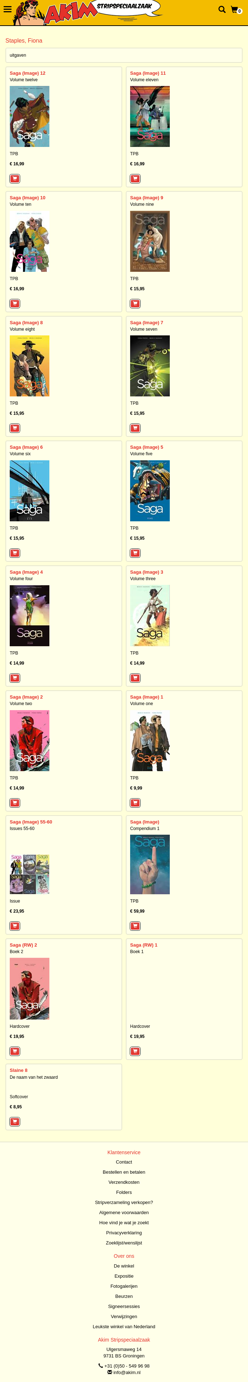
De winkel (124, 1266)
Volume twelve (23, 79)
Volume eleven (144, 79)
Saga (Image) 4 (26, 572)
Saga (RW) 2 (23, 945)
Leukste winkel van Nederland (124, 1326)
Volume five (141, 453)
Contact (124, 1162)
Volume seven (143, 329)
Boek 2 (16, 951)
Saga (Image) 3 (146, 572)
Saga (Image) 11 (148, 73)
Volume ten (20, 204)
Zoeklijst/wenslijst (124, 1243)
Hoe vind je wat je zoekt (124, 1222)
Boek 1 (136, 951)
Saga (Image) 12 (27, 73)
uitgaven (18, 55)
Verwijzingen (124, 1316)
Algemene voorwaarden (124, 1212)
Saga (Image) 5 (146, 447)
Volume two (21, 703)
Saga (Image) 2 (26, 697)
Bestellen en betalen (124, 1172)
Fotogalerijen (123, 1286)
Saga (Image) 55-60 (31, 822)
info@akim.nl (127, 1372)
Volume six (20, 453)
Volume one (141, 703)
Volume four (21, 578)
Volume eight (22, 329)
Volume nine (142, 204)
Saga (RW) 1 (144, 945)
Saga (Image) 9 (146, 197)
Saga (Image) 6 (26, 447)
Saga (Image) (144, 822)
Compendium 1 (144, 828)
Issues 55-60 (22, 828)
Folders (124, 1192)
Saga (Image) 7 (146, 322)
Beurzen (124, 1296)
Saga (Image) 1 (146, 697)
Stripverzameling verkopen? (124, 1202)
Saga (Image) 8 (26, 322)
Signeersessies (124, 1306)
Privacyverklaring (124, 1232)
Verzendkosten (124, 1182)
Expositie (124, 1276)
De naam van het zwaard (34, 1077)
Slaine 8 (18, 1070)
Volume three (143, 578)
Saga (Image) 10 (27, 197)
